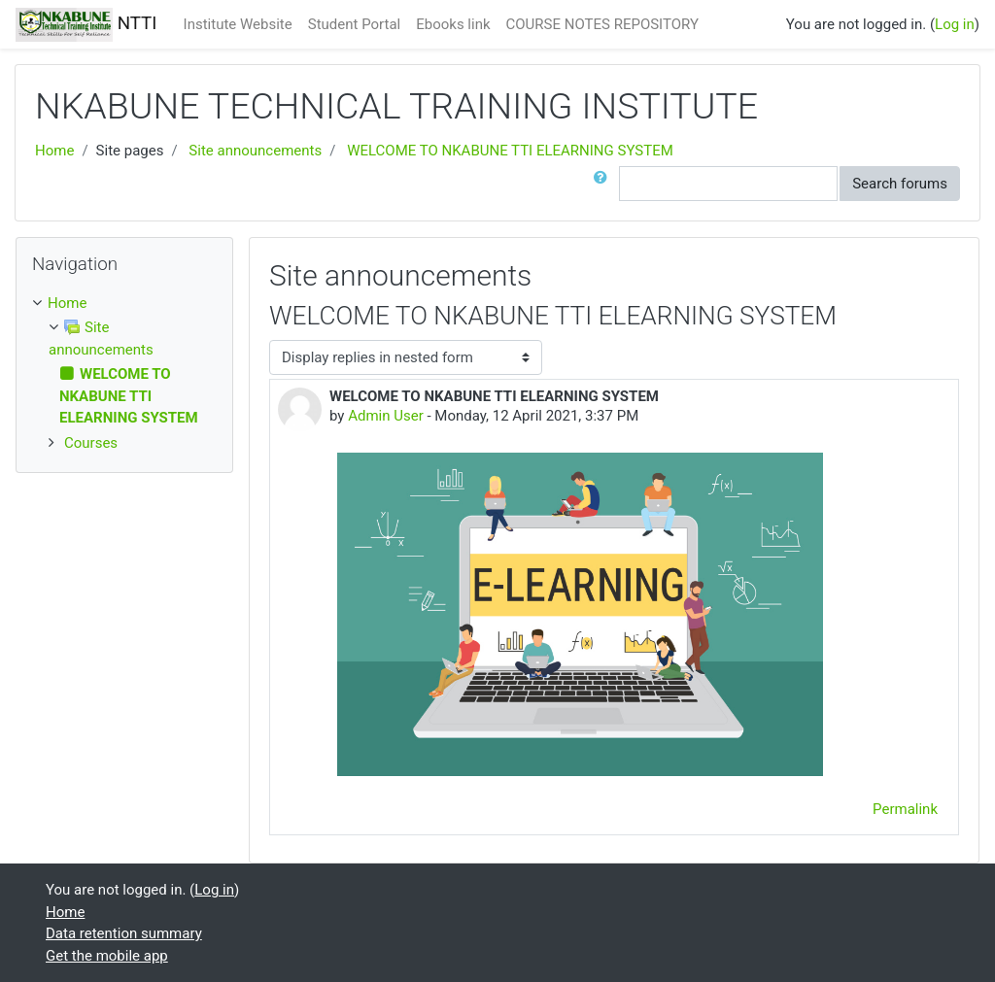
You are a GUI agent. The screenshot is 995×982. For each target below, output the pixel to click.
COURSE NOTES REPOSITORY (602, 24)
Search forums (899, 183)
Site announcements (255, 150)
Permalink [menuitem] (905, 809)
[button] (604, 184)
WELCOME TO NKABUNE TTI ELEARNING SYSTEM (510, 150)
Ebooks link (453, 24)
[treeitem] (124, 303)
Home (54, 150)
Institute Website (238, 24)
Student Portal (354, 24)
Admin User (386, 415)
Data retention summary (124, 933)
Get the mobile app (107, 956)
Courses (91, 443)
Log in (955, 24)
